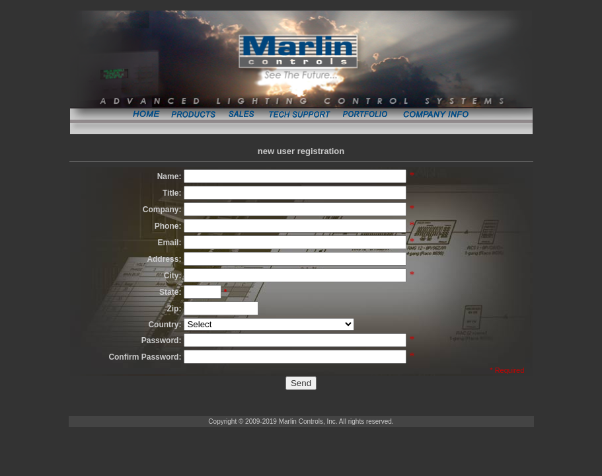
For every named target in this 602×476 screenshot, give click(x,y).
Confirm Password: (144, 357)
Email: (169, 242)
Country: (164, 324)
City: (173, 275)
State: (170, 292)
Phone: (168, 226)
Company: (162, 209)
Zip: (174, 308)
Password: (161, 340)
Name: (169, 176)
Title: (172, 193)
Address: (164, 259)
